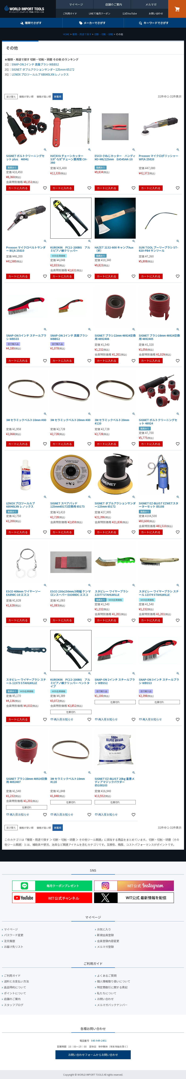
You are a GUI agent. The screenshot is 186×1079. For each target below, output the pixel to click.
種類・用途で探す (81, 34)
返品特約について (15, 987)
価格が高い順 (44, 96)
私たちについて (106, 993)
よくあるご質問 (106, 975)
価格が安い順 (26, 96)
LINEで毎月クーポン (99, 13)
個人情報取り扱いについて (113, 981)
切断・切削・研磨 (103, 34)
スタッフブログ (13, 1005)
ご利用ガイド (70, 13)
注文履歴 (9, 941)
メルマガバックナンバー (112, 1005)
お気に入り (104, 929)
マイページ (76, 4)
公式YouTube (129, 13)
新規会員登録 (105, 935)
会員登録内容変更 (108, 941)
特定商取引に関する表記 (112, 987)
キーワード (156, 23)
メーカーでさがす (95, 23)
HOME (66, 34)
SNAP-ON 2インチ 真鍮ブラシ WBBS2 (35, 64)
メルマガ (150, 4)
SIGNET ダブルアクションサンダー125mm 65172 (43, 69)
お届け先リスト (13, 947)
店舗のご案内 (113, 4)
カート (177, 9)
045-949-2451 (99, 1040)
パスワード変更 (13, 935)
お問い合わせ (156, 13)
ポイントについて (15, 993)
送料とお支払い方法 (16, 981)
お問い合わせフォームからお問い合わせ (93, 1055)
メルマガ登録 (105, 947)
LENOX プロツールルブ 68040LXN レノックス (40, 74)
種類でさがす (33, 23)
